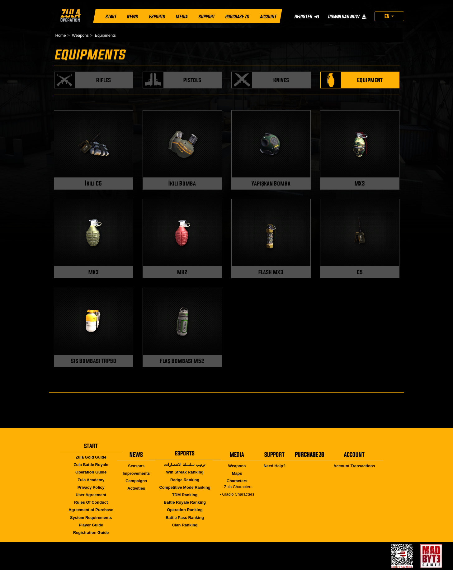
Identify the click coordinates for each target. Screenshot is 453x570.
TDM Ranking (185, 494)
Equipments (105, 35)
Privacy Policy (91, 487)
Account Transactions (354, 466)
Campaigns (136, 480)
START (110, 16)
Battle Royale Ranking (185, 502)
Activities (136, 488)
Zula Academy (91, 480)
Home (60, 35)
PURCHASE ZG (237, 16)
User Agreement (91, 494)
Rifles (103, 80)
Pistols (192, 80)
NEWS (132, 16)
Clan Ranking (185, 525)
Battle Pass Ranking (185, 517)
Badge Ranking (184, 480)
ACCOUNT (268, 16)
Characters (237, 480)
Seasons (136, 466)
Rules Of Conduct (91, 502)
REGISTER (306, 16)
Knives (281, 80)
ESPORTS (157, 16)
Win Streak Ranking (185, 472)
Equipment (370, 80)
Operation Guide (90, 472)
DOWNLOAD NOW (347, 16)
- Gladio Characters (237, 494)
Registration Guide (91, 532)
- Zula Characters (237, 486)
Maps (237, 473)
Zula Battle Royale (91, 464)
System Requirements (91, 517)
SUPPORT (206, 16)
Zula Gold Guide (91, 457)
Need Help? (274, 466)
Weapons (80, 35)
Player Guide (91, 525)
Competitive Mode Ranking (184, 487)
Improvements (136, 473)
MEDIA (181, 16)
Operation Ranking (184, 509)
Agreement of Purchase (90, 509)
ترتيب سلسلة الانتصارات (184, 464)
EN (387, 16)
